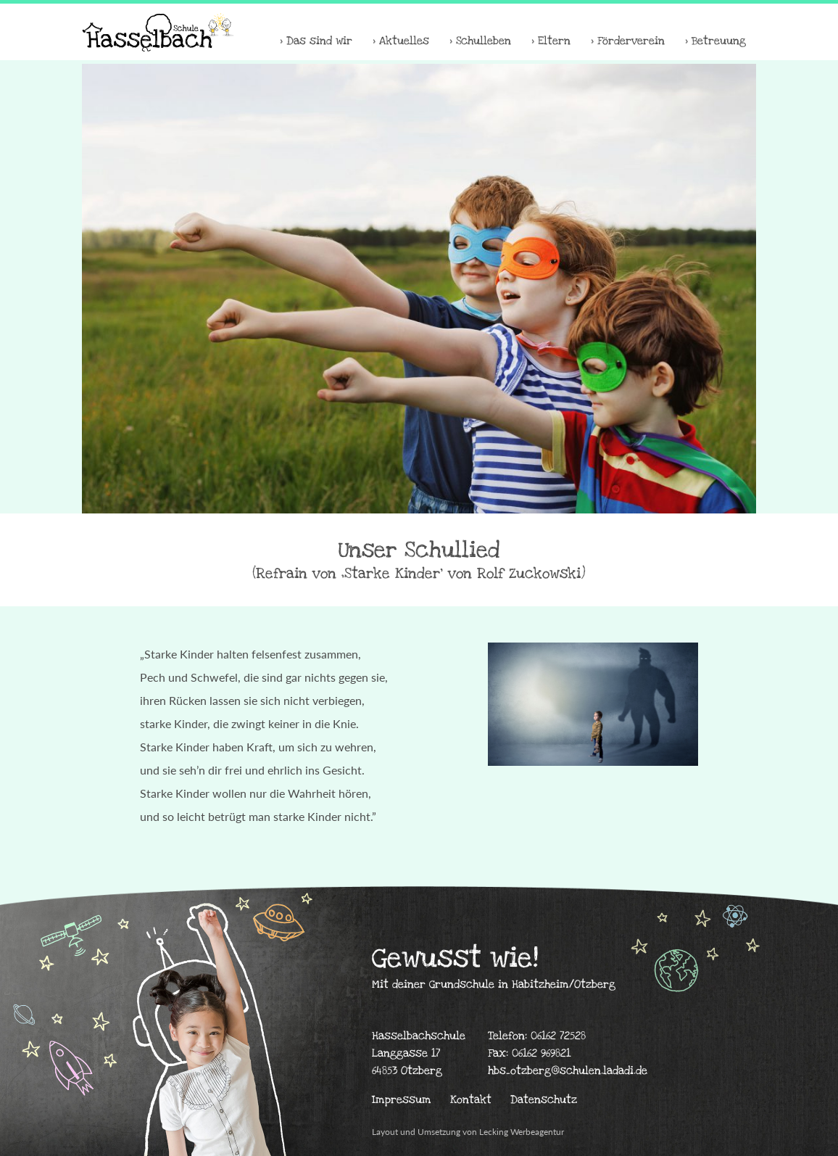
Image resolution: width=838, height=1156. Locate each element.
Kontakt (470, 1099)
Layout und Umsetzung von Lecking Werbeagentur (468, 1131)
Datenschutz (543, 1099)
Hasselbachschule (158, 32)
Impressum (401, 1099)
